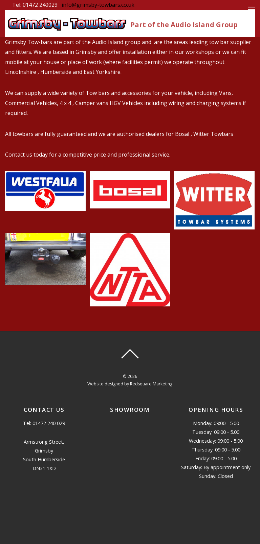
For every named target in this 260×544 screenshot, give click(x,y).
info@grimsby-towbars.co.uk (98, 4)
